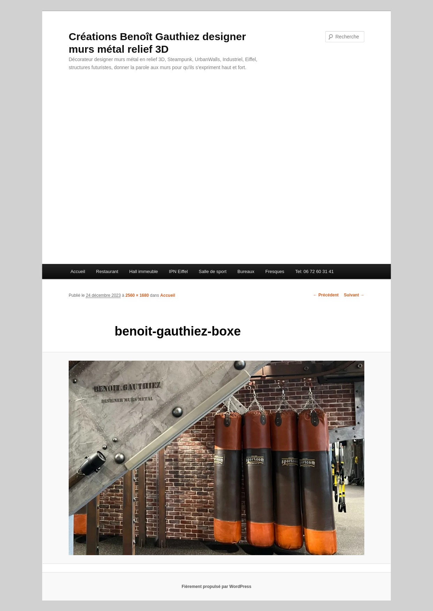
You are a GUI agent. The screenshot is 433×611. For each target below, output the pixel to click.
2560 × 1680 (137, 295)
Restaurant (107, 271)
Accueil (77, 271)
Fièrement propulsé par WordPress (216, 586)
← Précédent (326, 295)
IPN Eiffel (178, 271)
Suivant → (354, 295)
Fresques (274, 271)
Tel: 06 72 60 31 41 (314, 271)
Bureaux (245, 271)
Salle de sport (213, 271)
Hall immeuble (143, 271)
